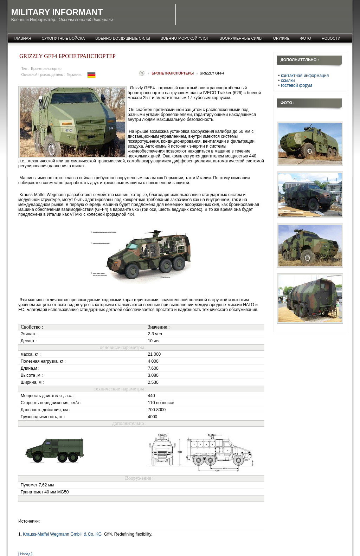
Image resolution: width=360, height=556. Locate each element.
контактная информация (305, 75)
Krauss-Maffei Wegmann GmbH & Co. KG (63, 534)
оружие (281, 38)
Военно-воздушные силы (122, 38)
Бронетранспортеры (173, 73)
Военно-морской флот (185, 38)
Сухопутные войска (63, 38)
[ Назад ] (25, 554)
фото (305, 38)
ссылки (288, 80)
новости (331, 38)
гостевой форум (296, 85)
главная (22, 38)
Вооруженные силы (240, 38)
